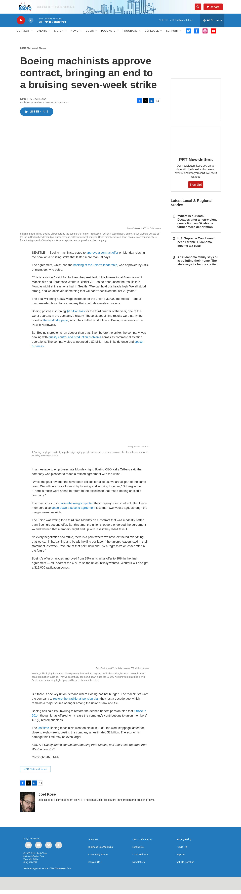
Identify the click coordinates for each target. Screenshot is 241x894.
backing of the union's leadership (95, 269)
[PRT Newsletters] (196, 143)
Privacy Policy (184, 843)
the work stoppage (55, 324)
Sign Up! (196, 189)
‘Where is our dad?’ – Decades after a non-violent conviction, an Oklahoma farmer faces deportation (197, 225)
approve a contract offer (102, 256)
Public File (182, 851)
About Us (93, 843)
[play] (21, 24)
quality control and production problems (75, 341)
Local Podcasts (140, 858)
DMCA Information (141, 843)
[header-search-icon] (198, 9)
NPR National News (33, 52)
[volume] (31, 24)
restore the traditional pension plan (76, 702)
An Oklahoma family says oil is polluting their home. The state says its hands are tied (197, 264)
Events (42, 34)
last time (43, 732)
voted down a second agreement (73, 511)
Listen (58, 34)
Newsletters (138, 866)
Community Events (98, 858)
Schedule (152, 34)
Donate (216, 9)
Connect (23, 34)
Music (90, 34)
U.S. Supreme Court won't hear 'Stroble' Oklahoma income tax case (195, 246)
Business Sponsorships (100, 851)
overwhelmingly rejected (77, 507)
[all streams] (212, 24)
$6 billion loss (76, 315)
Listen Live (138, 851)
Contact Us (94, 866)
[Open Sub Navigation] (32, 34)
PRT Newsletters (196, 163)
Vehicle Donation (185, 866)
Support (172, 34)
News (74, 34)
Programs (130, 34)
